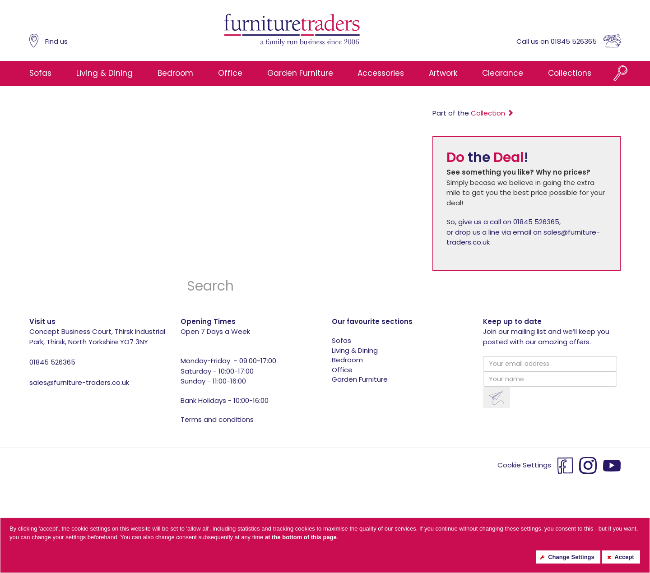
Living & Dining (104, 73)
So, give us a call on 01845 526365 (502, 221)
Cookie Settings (524, 465)
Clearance (502, 73)
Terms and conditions (217, 419)
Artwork (443, 73)
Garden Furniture (300, 73)
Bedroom (175, 73)
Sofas (40, 73)
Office (230, 73)
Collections (569, 73)
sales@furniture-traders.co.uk (79, 382)
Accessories (381, 73)
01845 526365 (52, 362)
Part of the (473, 113)
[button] (496, 397)
